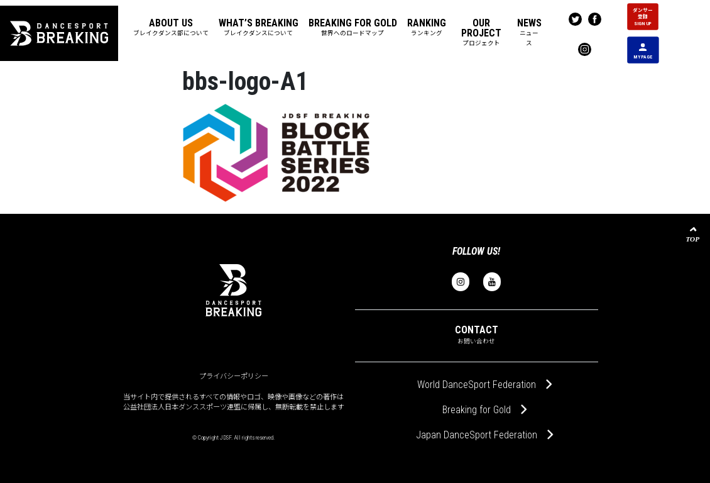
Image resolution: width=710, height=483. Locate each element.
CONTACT (476, 334)
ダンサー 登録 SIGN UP (643, 17)
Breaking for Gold (476, 410)
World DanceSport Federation (476, 385)
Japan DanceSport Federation (476, 435)
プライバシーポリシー (233, 376)
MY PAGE (642, 50)
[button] (171, 28)
